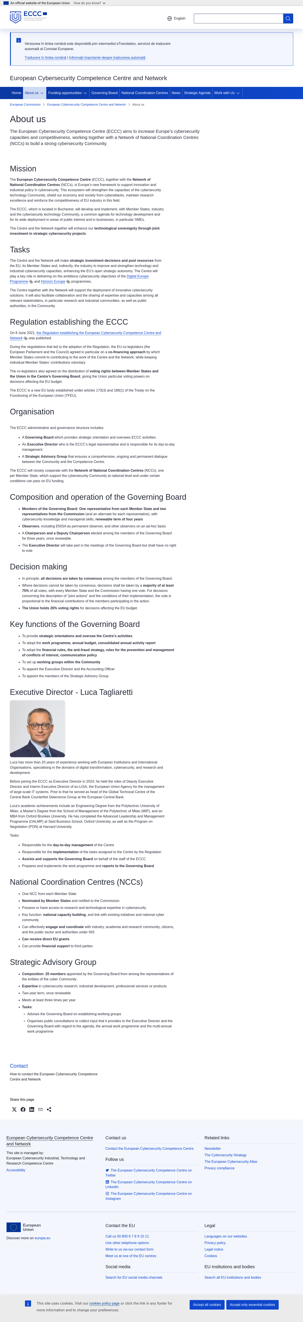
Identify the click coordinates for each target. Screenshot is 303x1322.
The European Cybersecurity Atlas (231, 1161)
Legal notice (214, 1249)
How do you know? (90, 3)
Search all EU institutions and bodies (233, 1277)
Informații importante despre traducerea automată (107, 57)
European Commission (25, 104)
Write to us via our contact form (130, 1249)
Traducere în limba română (45, 57)
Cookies (211, 1256)
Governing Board (104, 93)
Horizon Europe (53, 281)
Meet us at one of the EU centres (131, 1256)
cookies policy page (104, 1303)
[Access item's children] (42, 93)
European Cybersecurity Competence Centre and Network (86, 104)
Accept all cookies (207, 1305)
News (176, 93)
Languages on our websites (226, 1236)
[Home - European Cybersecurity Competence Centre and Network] (28, 17)
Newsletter (213, 1148)
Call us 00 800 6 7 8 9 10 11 (127, 1236)
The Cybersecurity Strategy (226, 1155)
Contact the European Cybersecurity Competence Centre (150, 1148)
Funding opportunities (65, 93)
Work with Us (224, 93)
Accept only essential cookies (252, 1305)
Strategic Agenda (197, 93)
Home (16, 93)
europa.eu (42, 1238)
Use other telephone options (127, 1243)
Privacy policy (215, 1243)
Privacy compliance (220, 1168)
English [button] (176, 18)
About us (31, 93)
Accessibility (16, 1170)
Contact (19, 1066)
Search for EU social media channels (134, 1277)
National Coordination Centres (144, 93)
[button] (14, 1109)
